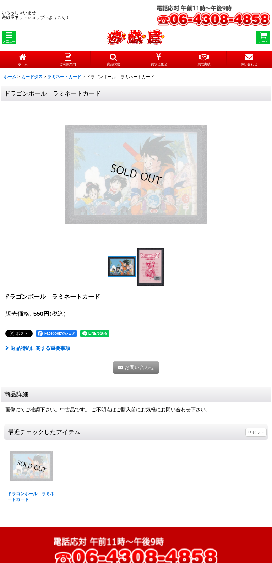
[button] (9, 37)
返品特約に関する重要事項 (37, 348)
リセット (256, 432)
